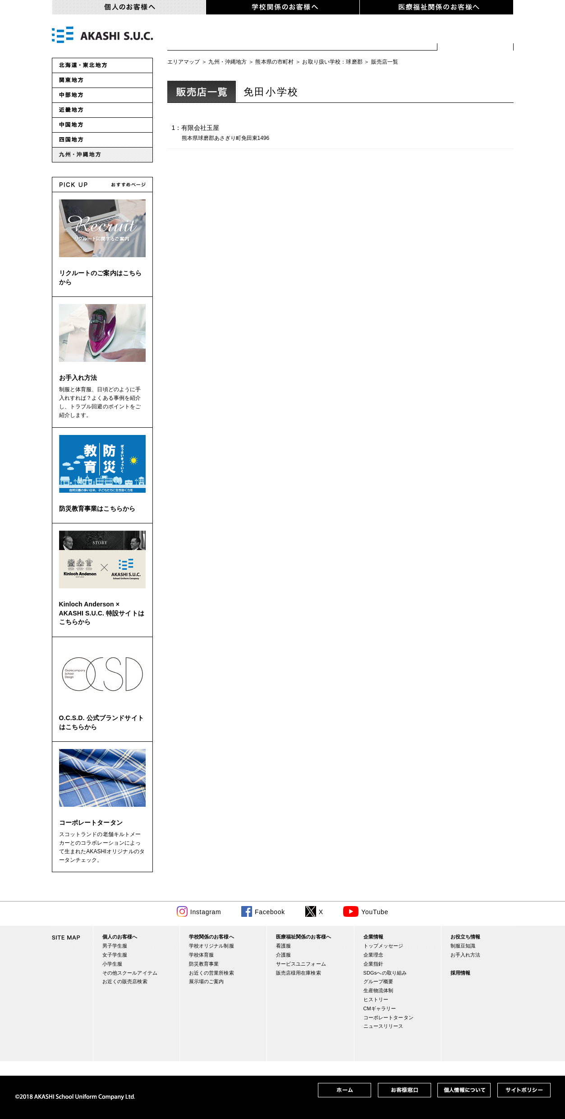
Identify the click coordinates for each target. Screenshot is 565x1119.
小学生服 (319, 36)
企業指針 (373, 963)
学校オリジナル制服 (211, 945)
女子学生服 (259, 36)
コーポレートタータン (91, 822)
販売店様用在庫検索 (298, 973)
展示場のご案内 (206, 981)
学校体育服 (201, 954)
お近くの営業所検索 (211, 973)
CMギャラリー (379, 1008)
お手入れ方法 (78, 377)
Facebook (270, 912)
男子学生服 (198, 36)
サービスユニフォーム (301, 963)
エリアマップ (183, 62)
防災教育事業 (204, 963)
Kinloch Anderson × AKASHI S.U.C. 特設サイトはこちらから (101, 613)
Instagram (205, 912)
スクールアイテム (393, 36)
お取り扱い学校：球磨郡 (332, 62)
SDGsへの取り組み (385, 973)
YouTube (374, 912)
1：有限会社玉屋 (227, 133)
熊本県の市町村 (274, 62)
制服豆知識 (463, 945)
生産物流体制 (378, 990)
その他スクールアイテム (129, 973)
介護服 (283, 954)
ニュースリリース (383, 1026)
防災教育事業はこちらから (97, 508)
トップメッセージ (383, 945)
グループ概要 (378, 981)
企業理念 (373, 954)
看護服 (283, 945)
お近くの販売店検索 (475, 36)
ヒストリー (376, 999)
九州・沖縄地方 (227, 62)
